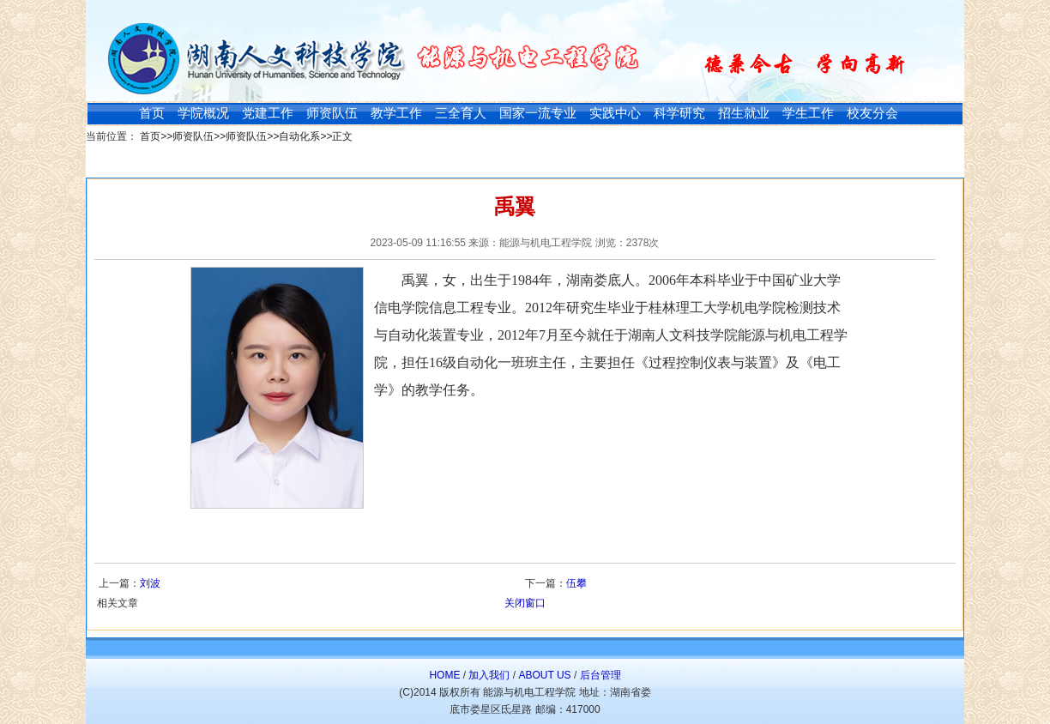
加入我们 (489, 675)
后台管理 (600, 675)
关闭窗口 (525, 603)
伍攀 (576, 583)
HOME (444, 675)
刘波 (150, 583)
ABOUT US (544, 675)
